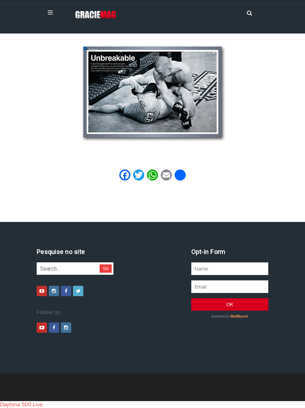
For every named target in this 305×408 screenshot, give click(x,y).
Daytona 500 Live (21, 404)
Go (106, 268)
